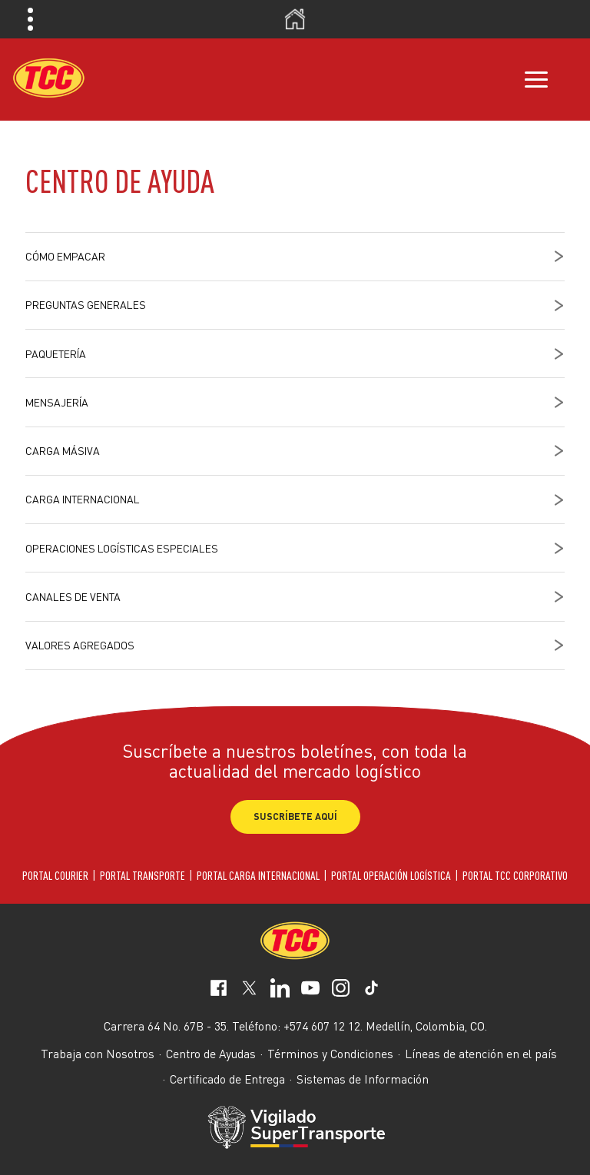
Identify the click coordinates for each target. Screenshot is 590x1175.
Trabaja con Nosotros (97, 1053)
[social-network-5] (371, 991)
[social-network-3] (310, 991)
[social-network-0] (218, 991)
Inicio (295, 19)
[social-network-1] (249, 991)
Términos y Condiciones (330, 1053)
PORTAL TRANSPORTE (142, 875)
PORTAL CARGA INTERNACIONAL (258, 875)
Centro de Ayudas (211, 1053)
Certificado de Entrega (227, 1079)
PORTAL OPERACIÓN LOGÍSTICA (391, 875)
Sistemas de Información (363, 1079)
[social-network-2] (280, 991)
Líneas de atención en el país (481, 1053)
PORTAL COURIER (55, 875)
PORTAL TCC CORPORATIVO (515, 875)
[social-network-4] (340, 991)
